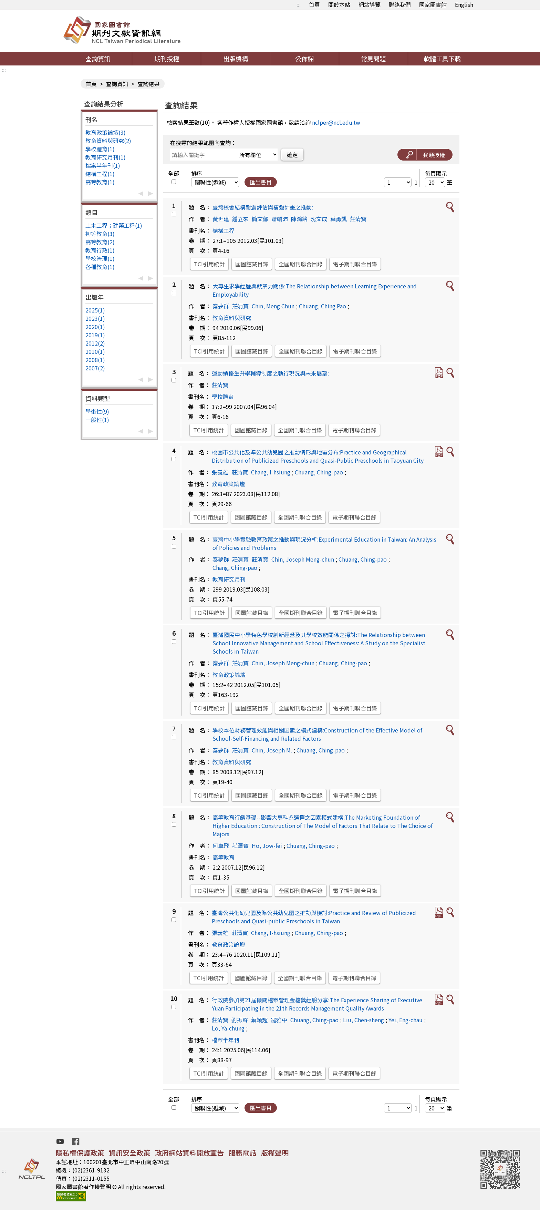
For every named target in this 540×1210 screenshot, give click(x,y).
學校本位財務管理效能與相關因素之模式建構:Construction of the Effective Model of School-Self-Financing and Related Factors (317, 734)
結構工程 (223, 230)
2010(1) (95, 351)
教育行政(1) (100, 250)
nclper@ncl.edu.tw (336, 122)
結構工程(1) (100, 174)
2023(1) (95, 318)
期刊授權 (166, 58)
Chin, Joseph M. (272, 750)
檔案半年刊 (225, 1040)
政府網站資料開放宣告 (189, 1153)
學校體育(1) (100, 149)
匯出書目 (261, 182)
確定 (292, 155)
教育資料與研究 (231, 318)
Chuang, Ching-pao (319, 472)
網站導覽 (370, 4)
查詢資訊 (97, 58)
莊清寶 (358, 219)
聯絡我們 (400, 4)
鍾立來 (240, 219)
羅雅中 (279, 1020)
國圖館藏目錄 (251, 264)
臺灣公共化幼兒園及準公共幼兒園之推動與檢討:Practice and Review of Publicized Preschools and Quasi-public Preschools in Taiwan (314, 917)
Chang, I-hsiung (270, 472)
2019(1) (95, 335)
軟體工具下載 (442, 58)
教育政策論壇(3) (105, 132)
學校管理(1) (100, 258)
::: (299, 4)
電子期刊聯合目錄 (355, 264)
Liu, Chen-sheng (363, 1020)
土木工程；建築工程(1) (113, 225)
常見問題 (373, 58)
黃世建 (220, 219)
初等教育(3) (100, 233)
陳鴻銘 (299, 219)
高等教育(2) (100, 242)
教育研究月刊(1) (105, 157)
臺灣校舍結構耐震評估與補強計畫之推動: (262, 207)
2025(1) (95, 310)
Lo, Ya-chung (228, 1028)
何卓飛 (220, 845)
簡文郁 (260, 219)
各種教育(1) (100, 267)
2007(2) (95, 368)
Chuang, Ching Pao (322, 306)
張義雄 (220, 472)
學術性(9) (97, 411)
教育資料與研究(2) (108, 140)
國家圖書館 (433, 4)
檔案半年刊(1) (102, 165)
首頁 (314, 4)
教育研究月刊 (229, 579)
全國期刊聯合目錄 (301, 264)
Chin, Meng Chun (273, 306)
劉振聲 (239, 1020)
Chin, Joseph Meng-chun (302, 559)
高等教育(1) (100, 182)
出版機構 (235, 58)
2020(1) (95, 326)
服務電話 (242, 1153)
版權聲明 (275, 1153)
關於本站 (339, 4)
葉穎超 (259, 1020)
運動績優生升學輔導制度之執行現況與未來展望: (270, 373)
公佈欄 (304, 58)
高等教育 (223, 857)
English (464, 4)
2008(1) (95, 360)
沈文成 (319, 219)
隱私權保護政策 (80, 1153)
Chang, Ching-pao (234, 567)
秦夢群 (220, 306)
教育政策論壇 (228, 484)
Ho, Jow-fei (267, 845)
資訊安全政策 (129, 1153)
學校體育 (223, 396)
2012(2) (95, 343)
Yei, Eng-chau (405, 1020)
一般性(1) (97, 420)
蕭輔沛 (279, 219)
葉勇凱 (338, 219)
